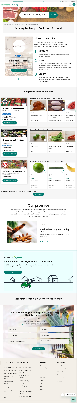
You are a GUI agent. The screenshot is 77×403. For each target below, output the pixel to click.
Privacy (42, 380)
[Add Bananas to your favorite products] (68, 174)
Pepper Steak (35, 115)
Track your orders (45, 374)
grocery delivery (10, 367)
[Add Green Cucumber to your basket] (63, 171)
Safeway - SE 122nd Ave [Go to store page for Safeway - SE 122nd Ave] (13, 171)
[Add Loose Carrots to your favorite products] (67, 143)
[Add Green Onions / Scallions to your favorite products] (50, 143)
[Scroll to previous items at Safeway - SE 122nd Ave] (29, 175)
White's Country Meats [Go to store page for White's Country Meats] (13, 108)
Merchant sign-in (62, 378)
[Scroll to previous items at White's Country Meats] (29, 111)
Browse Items (44, 371)
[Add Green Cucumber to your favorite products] (51, 174)
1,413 (46, 130)
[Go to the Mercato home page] (6, 4)
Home (6, 24)
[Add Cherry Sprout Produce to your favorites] (23, 136)
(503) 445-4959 (6, 143)
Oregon (22, 24)
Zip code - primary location (17, 341)
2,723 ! (19, 70)
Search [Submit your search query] (53, 15)
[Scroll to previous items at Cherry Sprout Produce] (29, 142)
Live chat (72, 1)
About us (59, 381)
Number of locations (46, 340)
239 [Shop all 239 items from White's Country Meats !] (9, 122)
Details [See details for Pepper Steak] (40, 115)
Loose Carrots (70, 146)
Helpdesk (42, 377)
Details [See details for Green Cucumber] (59, 180)
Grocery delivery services (64, 375)
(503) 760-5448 (6, 174)
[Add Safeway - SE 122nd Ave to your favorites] (23, 168)
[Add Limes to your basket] (45, 140)
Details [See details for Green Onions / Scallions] (50, 148)
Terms (41, 383)
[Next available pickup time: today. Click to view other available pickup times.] (7, 119)
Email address (13, 335)
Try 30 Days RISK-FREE (13, 272)
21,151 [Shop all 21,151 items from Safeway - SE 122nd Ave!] (10, 180)
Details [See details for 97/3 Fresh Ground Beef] (67, 117)
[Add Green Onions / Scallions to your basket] (63, 140)
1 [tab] (40, 241)
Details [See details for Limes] (36, 146)
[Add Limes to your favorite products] (32, 143)
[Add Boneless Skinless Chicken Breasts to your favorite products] (50, 112)
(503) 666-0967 (6, 112)
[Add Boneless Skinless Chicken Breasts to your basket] (63, 109)
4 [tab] (47, 241)
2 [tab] (42, 241)
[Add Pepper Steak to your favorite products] (32, 112)
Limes (33, 146)
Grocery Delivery (14, 24)
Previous (38, 232)
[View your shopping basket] (73, 4)
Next (71, 232)
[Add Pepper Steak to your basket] (45, 109)
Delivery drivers (61, 372)
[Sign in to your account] (70, 4)
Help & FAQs (63, 1)
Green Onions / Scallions (55, 146)
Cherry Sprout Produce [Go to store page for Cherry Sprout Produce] (13, 140)
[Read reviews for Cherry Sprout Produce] (7, 146)
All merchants (61, 366)
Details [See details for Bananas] (72, 180)
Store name (12, 329)
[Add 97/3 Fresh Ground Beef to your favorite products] (67, 112)
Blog (41, 386)
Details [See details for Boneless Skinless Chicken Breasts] (54, 117)
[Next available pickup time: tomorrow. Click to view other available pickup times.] (8, 151)
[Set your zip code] (17, 5)
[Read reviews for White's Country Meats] (7, 114)
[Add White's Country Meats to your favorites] (23, 105)
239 (46, 99)
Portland (28, 24)
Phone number (45, 335)
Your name (44, 329)
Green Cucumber (53, 180)
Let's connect (38, 348)
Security (42, 389)
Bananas (68, 180)
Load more (38, 194)
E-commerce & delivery (64, 369)
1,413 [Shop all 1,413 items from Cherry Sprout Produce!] (10, 154)
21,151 (46, 161)
